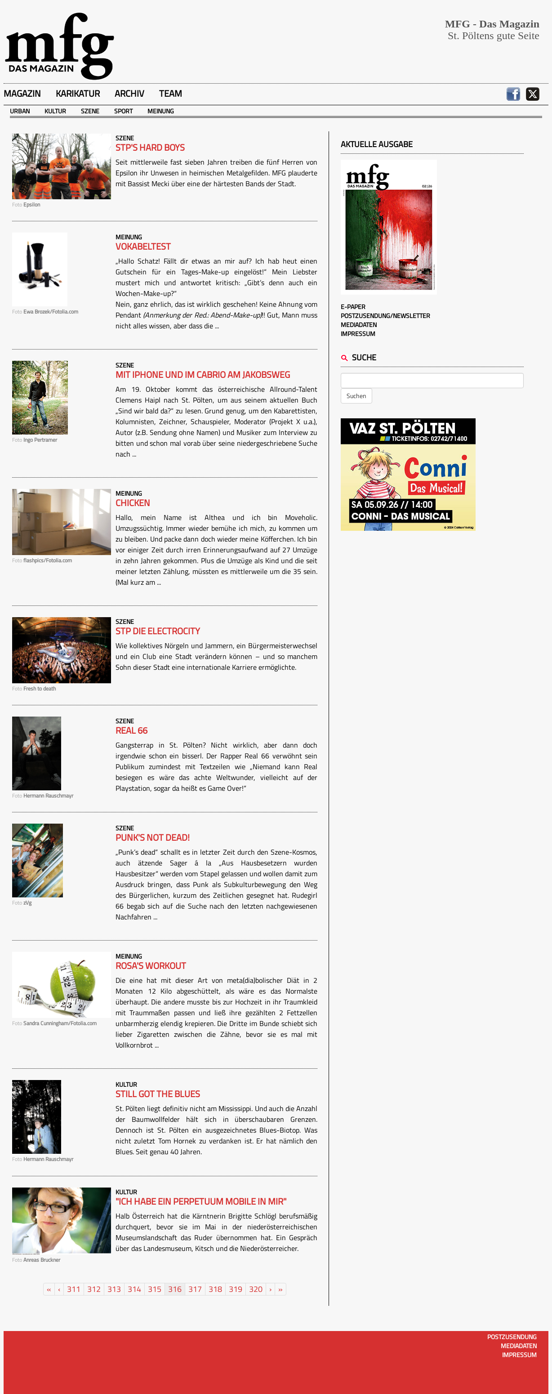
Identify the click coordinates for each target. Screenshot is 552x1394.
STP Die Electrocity (158, 631)
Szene (90, 111)
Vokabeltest (143, 246)
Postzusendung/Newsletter (385, 315)
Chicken (133, 502)
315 (154, 1289)
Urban (20, 111)
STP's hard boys (150, 147)
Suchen (356, 395)
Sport (123, 111)
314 (134, 1289)
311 (73, 1289)
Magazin (22, 93)
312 (94, 1289)
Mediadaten (359, 324)
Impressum (358, 333)
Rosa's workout (151, 965)
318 (215, 1289)
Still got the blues (158, 1093)
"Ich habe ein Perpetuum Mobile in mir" (201, 1201)
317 (195, 1289)
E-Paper (353, 306)
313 (114, 1289)
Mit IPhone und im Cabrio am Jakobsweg (203, 374)
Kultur (55, 111)
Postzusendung (512, 1336)
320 (256, 1289)
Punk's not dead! (153, 837)
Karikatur (78, 93)
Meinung (160, 111)
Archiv (129, 93)
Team (170, 93)
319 (235, 1289)
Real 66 (131, 730)
